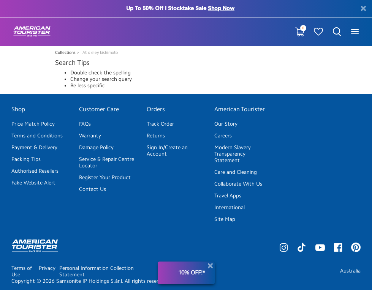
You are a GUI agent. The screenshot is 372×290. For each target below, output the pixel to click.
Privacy (47, 268)
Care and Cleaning (235, 172)
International (229, 207)
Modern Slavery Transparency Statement (232, 154)
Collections (66, 52)
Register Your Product (105, 177)
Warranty (90, 135)
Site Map (224, 219)
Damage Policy (96, 147)
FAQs (85, 124)
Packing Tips (26, 159)
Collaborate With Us (238, 184)
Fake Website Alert (33, 183)
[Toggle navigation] (355, 32)
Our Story (225, 124)
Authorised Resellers (35, 171)
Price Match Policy (33, 124)
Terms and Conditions (37, 135)
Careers (223, 135)
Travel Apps (227, 195)
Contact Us (92, 189)
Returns (156, 135)
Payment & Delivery (34, 147)
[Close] (210, 266)
